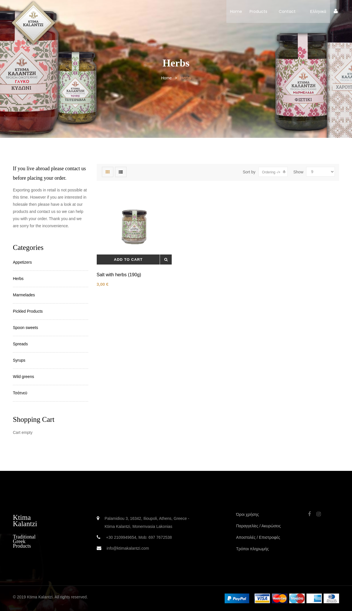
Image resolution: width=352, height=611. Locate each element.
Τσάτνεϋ (20, 393)
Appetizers (22, 262)
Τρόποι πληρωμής (252, 549)
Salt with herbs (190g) (119, 274)
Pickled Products (28, 311)
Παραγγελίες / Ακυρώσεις (258, 526)
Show (298, 172)
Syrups (19, 360)
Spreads (20, 344)
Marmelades (24, 295)
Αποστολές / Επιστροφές (258, 537)
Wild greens (23, 376)
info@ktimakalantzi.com (128, 548)
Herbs (18, 278)
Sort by (249, 172)
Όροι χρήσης (247, 514)
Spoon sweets (25, 327)
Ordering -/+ (271, 172)
